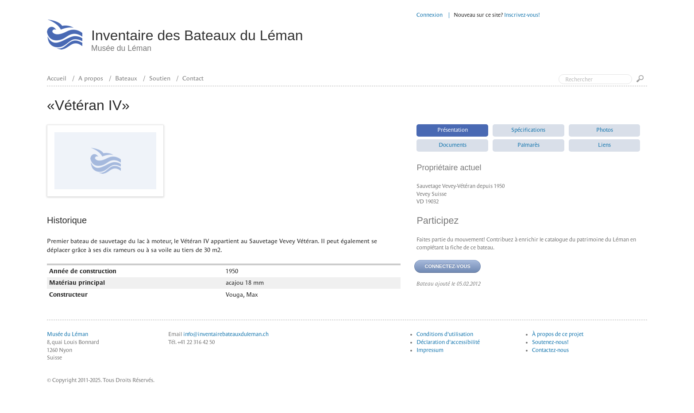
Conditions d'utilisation (444, 334)
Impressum (429, 350)
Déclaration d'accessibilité (448, 342)
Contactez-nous (550, 350)
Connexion (429, 15)
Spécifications (528, 130)
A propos (90, 78)
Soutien (159, 78)
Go (641, 81)
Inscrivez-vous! (522, 15)
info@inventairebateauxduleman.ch (226, 334)
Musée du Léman (67, 334)
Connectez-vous (447, 266)
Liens (604, 145)
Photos (604, 130)
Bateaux (126, 78)
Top (649, 43)
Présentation (452, 130)
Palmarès (528, 145)
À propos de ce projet (557, 334)
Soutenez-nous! (550, 342)
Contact (193, 78)
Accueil (56, 78)
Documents (453, 145)
